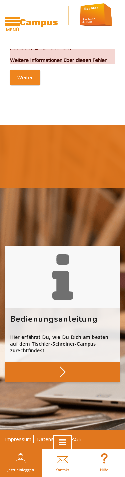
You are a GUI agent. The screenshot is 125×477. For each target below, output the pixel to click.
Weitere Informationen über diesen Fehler (58, 60)
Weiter (25, 77)
